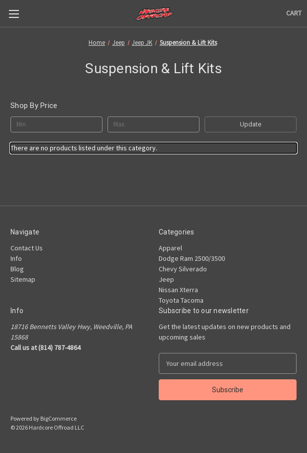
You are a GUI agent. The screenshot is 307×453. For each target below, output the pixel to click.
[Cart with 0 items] (294, 13)
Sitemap (22, 279)
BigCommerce (58, 418)
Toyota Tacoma (181, 300)
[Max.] (153, 124)
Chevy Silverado (183, 268)
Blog (17, 268)
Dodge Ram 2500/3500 (192, 258)
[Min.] (56, 124)
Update (250, 124)
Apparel (170, 247)
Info (16, 258)
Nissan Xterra (178, 289)
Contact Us (26, 247)
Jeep (166, 279)
